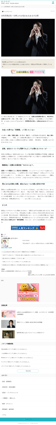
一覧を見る (28, 371)
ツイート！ (4, 236)
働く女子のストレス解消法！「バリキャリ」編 (13, 258)
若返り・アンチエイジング (10, 392)
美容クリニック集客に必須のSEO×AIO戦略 (29, 322)
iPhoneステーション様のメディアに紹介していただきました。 (17, 357)
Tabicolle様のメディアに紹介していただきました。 (14, 349)
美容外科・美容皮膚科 (8, 387)
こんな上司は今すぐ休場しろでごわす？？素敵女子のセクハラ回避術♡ (19, 251)
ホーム (2, 6)
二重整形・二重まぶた (8, 398)
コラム (4, 415)
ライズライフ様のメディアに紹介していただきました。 (15, 361)
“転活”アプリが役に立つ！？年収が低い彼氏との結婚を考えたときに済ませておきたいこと (23, 255)
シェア (3, 234)
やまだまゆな (25, 240)
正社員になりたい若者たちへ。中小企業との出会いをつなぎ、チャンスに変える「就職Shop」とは (25, 265)
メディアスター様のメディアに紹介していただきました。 (16, 366)
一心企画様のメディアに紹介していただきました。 (14, 353)
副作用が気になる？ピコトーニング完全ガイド (30, 332)
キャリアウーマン (7, 11)
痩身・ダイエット (7, 403)
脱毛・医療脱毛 (6, 381)
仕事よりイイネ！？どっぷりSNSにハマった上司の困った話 (16, 261)
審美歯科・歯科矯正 (8, 409)
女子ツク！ (27, 423)
